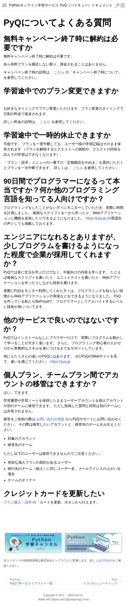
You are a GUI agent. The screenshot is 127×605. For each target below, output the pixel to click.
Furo (86, 599)
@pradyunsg (73, 599)
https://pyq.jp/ (96, 218)
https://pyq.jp (60, 361)
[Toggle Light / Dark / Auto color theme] (117, 5)
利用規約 (106, 560)
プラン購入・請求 (18, 502)
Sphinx (55, 599)
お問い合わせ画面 (50, 419)
